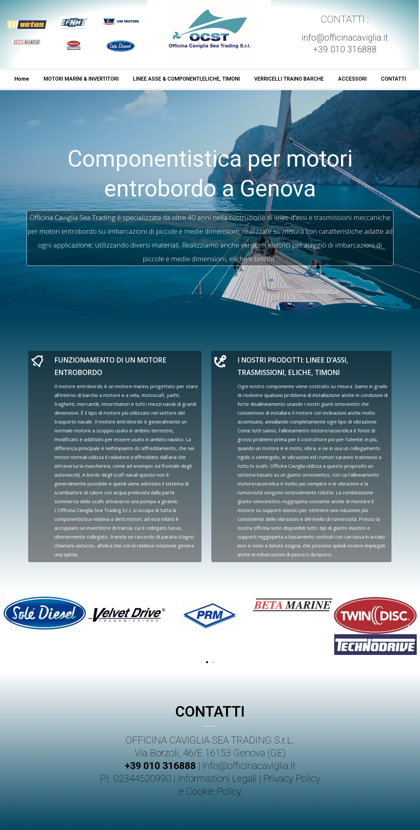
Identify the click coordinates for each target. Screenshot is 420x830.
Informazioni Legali (217, 778)
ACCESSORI (352, 79)
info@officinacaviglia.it (249, 765)
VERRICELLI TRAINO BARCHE (289, 79)
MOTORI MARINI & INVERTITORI (81, 79)
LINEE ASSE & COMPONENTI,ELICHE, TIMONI (186, 79)
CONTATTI (393, 79)
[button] (207, 662)
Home (21, 79)
